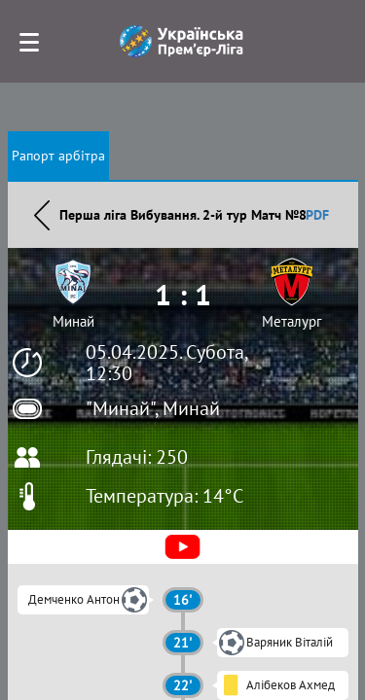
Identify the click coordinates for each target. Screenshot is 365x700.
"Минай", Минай (153, 408)
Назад (41, 215)
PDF (317, 215)
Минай (73, 321)
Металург (292, 321)
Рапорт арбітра (58, 155)
